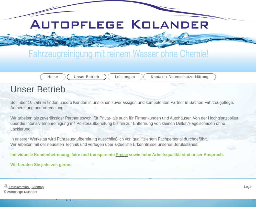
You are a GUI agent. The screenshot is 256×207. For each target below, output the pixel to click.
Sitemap (37, 187)
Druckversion (17, 187)
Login (248, 187)
